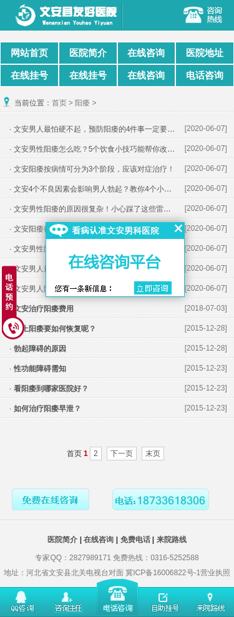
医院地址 (204, 52)
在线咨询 (146, 52)
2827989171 (90, 557)
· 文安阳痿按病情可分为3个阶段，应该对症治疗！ (92, 169)
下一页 (121, 453)
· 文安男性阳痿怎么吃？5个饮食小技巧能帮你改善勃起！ (103, 149)
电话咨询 (204, 75)
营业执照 (215, 572)
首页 (59, 103)
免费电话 (135, 539)
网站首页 (29, 52)
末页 (152, 453)
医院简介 (88, 52)
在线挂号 (29, 75)
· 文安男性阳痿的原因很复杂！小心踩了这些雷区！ (93, 209)
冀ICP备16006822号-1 (162, 572)
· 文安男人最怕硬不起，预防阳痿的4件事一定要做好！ (99, 129)
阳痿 (82, 103)
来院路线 (172, 539)
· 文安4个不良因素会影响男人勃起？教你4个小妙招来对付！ (109, 189)
